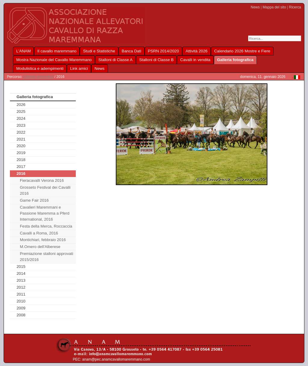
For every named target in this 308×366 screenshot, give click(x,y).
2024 (21, 118)
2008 (21, 315)
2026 (21, 104)
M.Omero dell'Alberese (40, 246)
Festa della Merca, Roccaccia (46, 226)
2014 (21, 273)
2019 (21, 152)
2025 (21, 111)
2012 (21, 287)
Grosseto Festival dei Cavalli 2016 (45, 190)
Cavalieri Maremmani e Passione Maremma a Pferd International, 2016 (44, 213)
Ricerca (295, 7)
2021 (21, 139)
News (255, 7)
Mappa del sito (274, 7)
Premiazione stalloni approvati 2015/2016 (46, 256)
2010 (21, 301)
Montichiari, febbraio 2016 (43, 239)
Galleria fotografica (38, 77)
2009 (21, 308)
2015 (21, 266)
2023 (21, 125)
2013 (21, 280)
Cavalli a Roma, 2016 (39, 233)
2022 (21, 132)
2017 (21, 166)
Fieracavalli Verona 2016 (42, 180)
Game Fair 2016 (34, 200)
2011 (21, 294)
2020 (21, 146)
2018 (21, 159)
